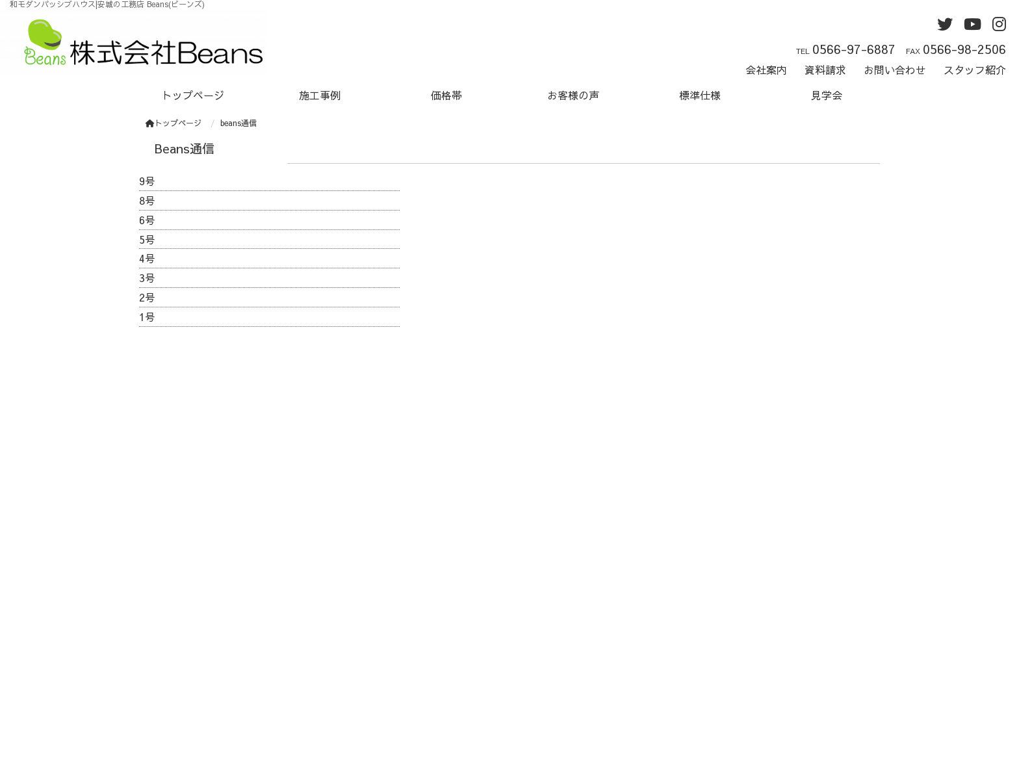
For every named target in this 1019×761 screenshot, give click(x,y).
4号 (147, 258)
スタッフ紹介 (975, 69)
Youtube (544, 636)
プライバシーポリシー (576, 669)
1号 (147, 316)
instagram (545, 653)
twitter (539, 620)
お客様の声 (573, 95)
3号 (147, 277)
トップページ (193, 95)
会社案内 (766, 69)
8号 (147, 200)
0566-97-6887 (854, 48)
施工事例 (320, 95)
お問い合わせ (895, 69)
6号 (147, 220)
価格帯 (446, 95)
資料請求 (825, 69)
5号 (147, 239)
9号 (147, 181)
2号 (147, 297)
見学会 (826, 95)
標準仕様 (700, 95)
